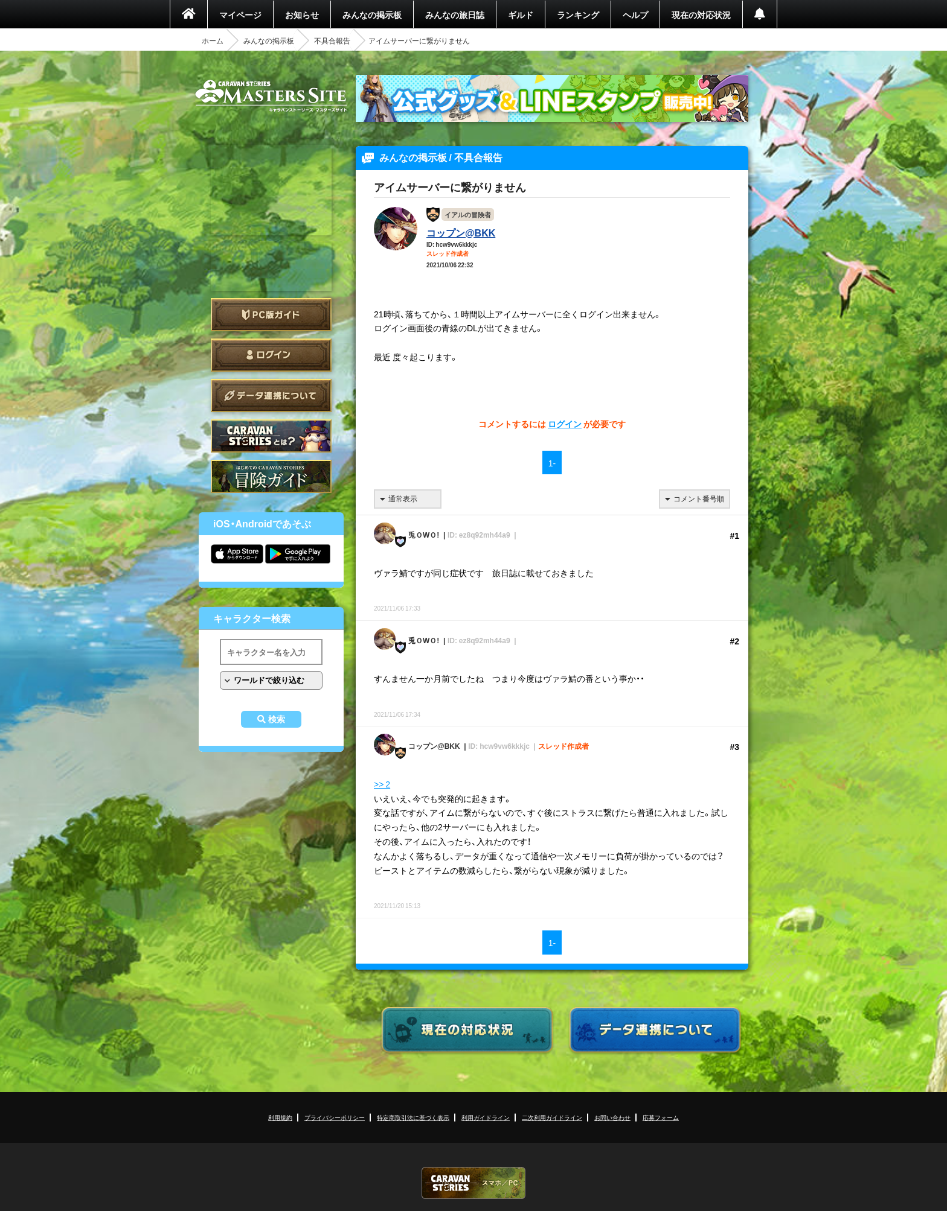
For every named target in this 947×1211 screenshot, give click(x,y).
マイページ (240, 14)
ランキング (578, 14)
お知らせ (302, 14)
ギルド (520, 14)
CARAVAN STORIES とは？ (271, 436)
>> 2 (382, 784)
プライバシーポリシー (334, 1117)
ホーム (212, 40)
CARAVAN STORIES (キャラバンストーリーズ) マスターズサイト (271, 96)
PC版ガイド (271, 314)
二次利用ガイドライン (552, 1117)
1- (552, 463)
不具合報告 (332, 40)
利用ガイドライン (485, 1117)
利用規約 (280, 1117)
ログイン (271, 355)
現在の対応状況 (701, 14)
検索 (276, 719)
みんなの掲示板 (372, 14)
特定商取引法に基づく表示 (413, 1117)
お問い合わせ (612, 1117)
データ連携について (271, 395)
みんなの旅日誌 (454, 14)
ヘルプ (635, 14)
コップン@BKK (460, 232)
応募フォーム (661, 1117)
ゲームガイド (271, 476)
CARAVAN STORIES (473, 1183)
